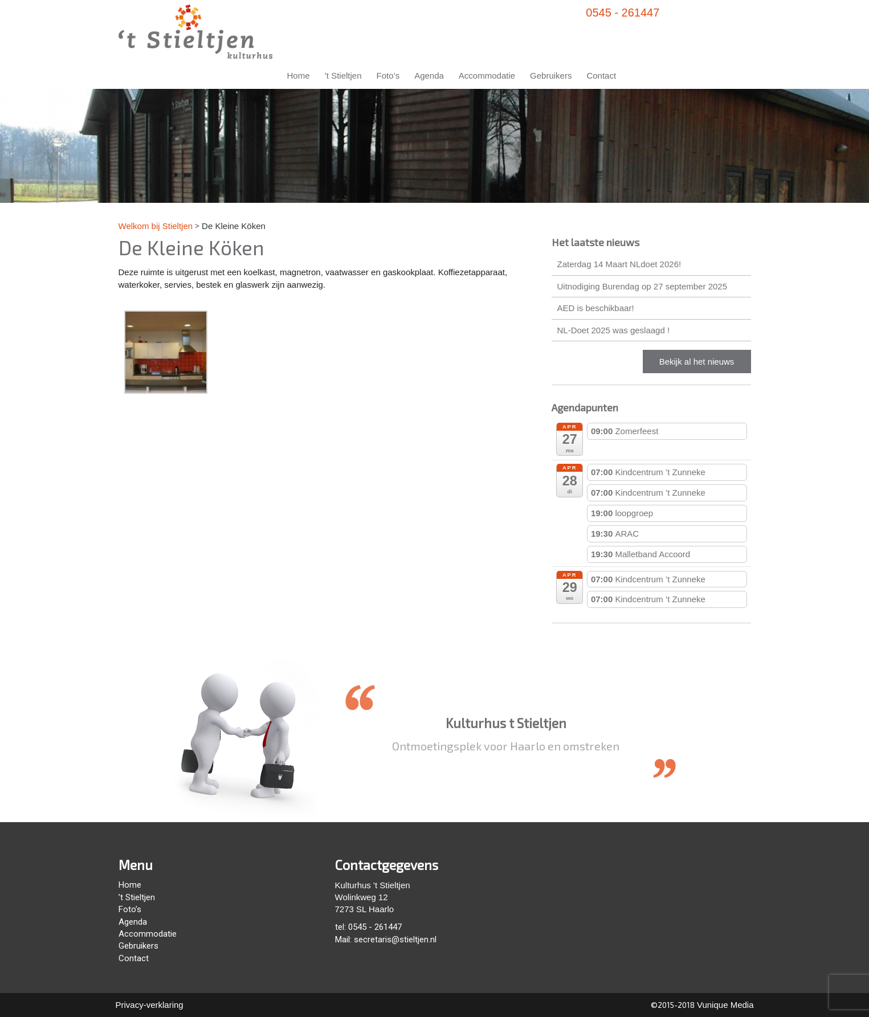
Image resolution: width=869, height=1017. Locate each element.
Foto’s (388, 75)
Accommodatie (487, 75)
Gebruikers (551, 75)
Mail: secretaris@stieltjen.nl (385, 939)
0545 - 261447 (622, 12)
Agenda (429, 75)
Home (298, 75)
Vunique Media (724, 1005)
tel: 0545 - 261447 (368, 927)
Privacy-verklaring (149, 1005)
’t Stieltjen (343, 75)
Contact (601, 75)
